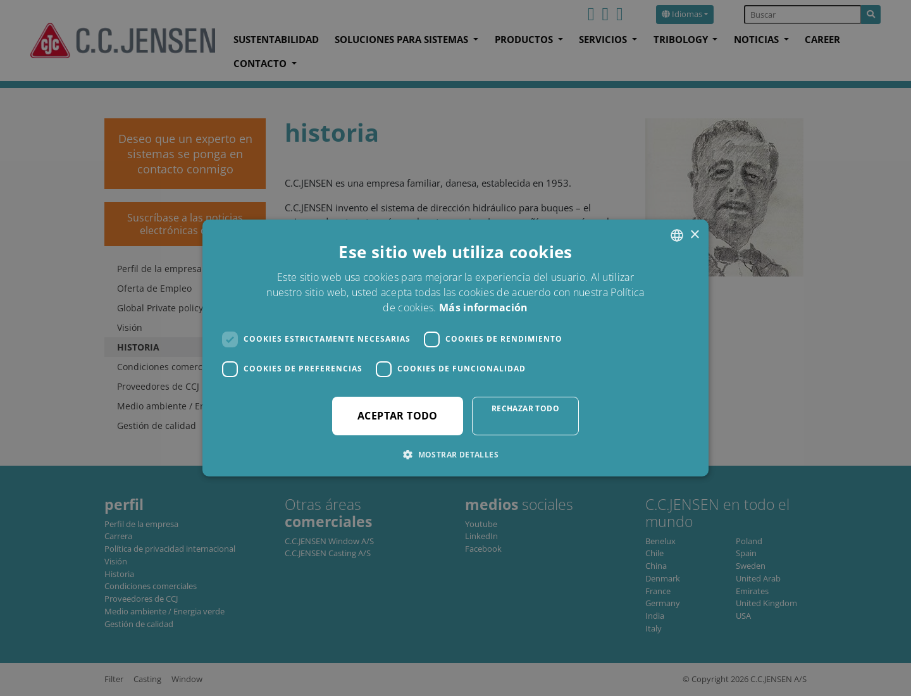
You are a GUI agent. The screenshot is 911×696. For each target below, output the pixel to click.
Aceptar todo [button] (397, 416)
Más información (483, 307)
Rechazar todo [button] (525, 408)
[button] (455, 454)
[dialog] (455, 348)
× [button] (694, 235)
